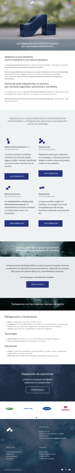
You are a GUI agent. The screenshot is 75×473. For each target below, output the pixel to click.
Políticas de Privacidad (47, 454)
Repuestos (10, 459)
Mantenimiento (11, 456)
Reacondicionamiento (14, 452)
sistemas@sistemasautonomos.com (53, 438)
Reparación (10, 454)
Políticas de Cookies (46, 459)
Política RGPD (44, 456)
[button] (5, 3)
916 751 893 (43, 436)
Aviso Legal (43, 452)
